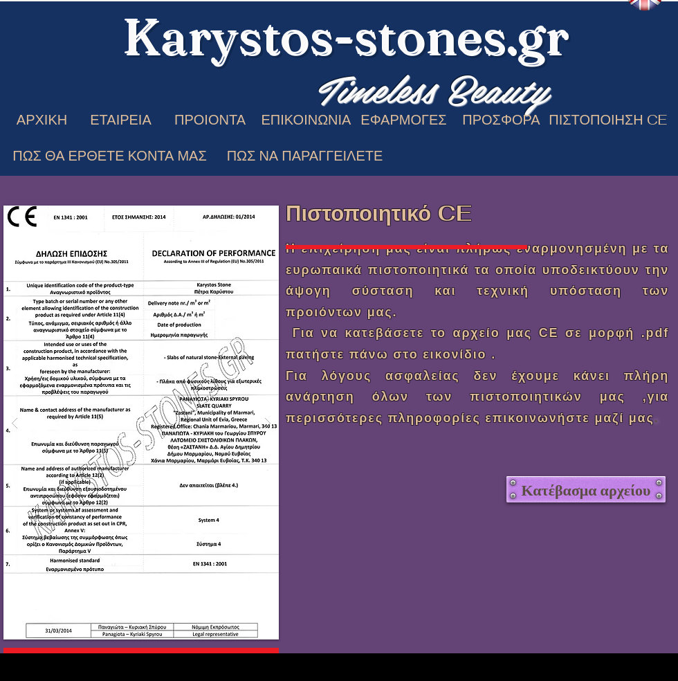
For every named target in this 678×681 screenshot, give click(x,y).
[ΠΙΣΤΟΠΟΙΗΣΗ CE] (608, 119)
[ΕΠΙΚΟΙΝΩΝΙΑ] (306, 119)
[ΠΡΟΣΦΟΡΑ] (501, 119)
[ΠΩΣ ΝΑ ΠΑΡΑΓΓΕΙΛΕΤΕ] (305, 155)
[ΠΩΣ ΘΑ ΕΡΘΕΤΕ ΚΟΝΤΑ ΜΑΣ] (109, 155)
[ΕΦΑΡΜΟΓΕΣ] (403, 119)
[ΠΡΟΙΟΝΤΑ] (210, 119)
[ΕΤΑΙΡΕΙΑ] (120, 119)
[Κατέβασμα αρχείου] (586, 489)
